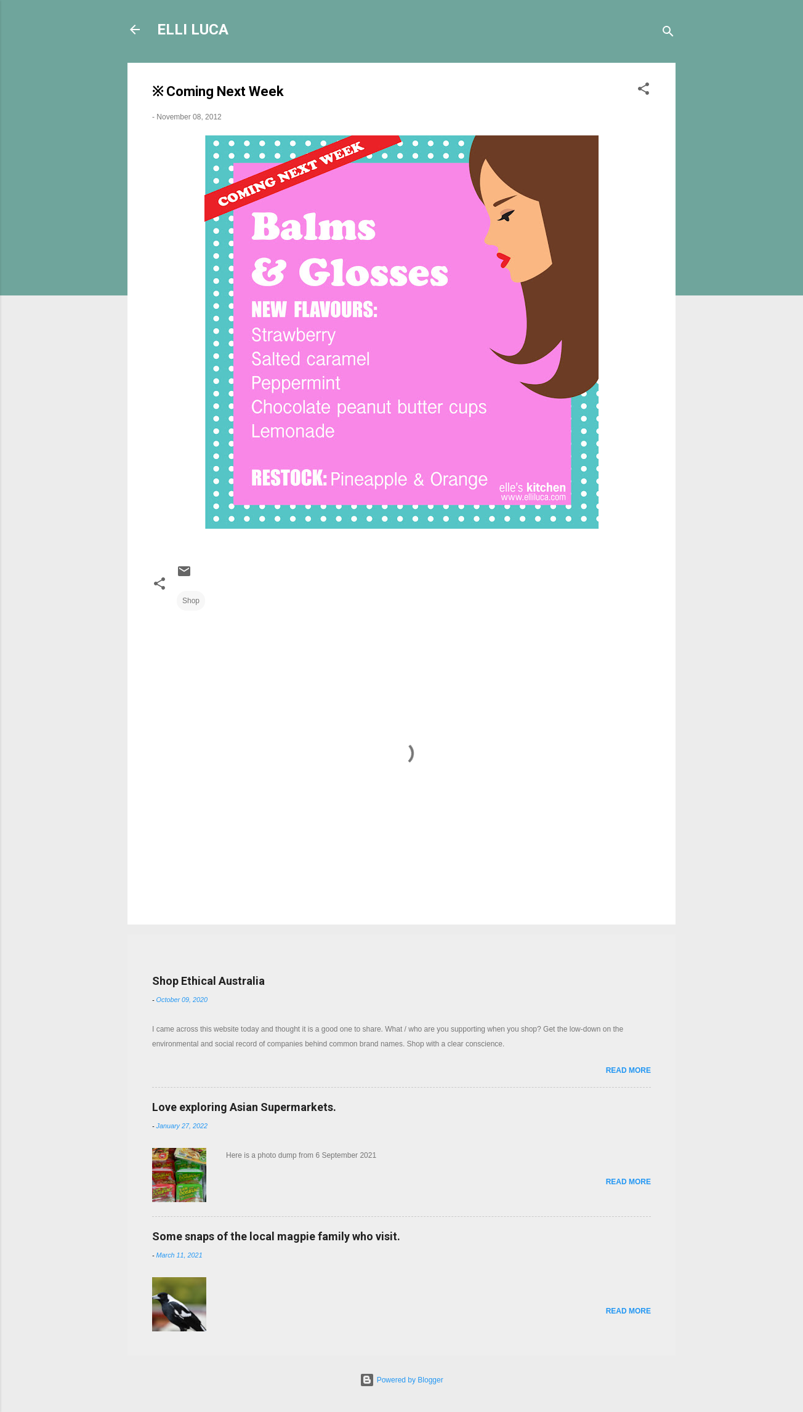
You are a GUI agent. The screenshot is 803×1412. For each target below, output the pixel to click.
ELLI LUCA (192, 29)
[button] (643, 91)
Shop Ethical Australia (208, 980)
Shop (191, 600)
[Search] (668, 33)
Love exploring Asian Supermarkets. (244, 1107)
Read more (628, 1070)
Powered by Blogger (401, 1380)
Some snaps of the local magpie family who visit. (276, 1236)
